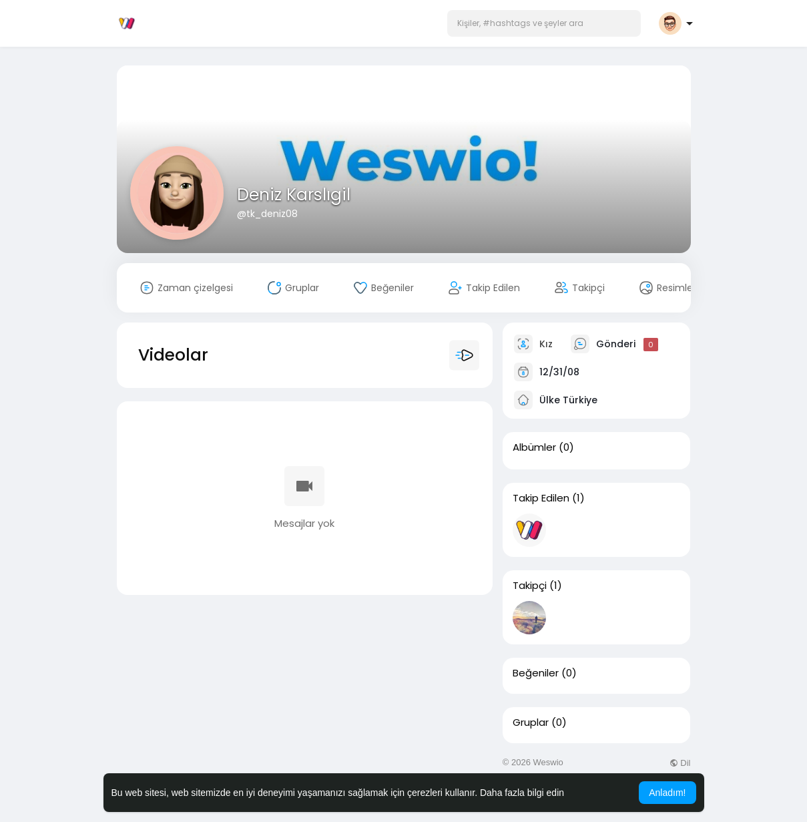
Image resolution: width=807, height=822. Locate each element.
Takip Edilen (541, 498)
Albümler (534, 447)
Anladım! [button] (667, 792)
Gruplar (531, 722)
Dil (680, 763)
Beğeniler (536, 673)
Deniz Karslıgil (293, 194)
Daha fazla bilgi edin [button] (522, 792)
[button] (544, 23)
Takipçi (530, 585)
